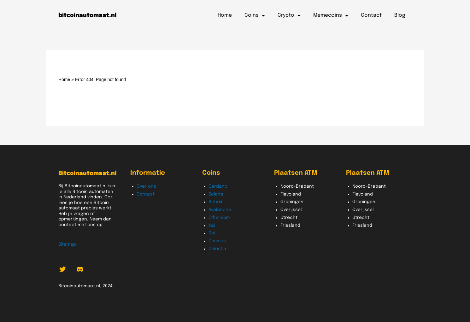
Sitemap (67, 244)
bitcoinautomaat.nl (87, 15)
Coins (254, 15)
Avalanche (220, 210)
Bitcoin (216, 202)
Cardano (218, 186)
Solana (216, 194)
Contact (371, 15)
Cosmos (217, 241)
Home (225, 15)
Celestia (217, 249)
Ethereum (219, 217)
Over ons (146, 186)
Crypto (289, 15)
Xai (212, 225)
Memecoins (330, 15)
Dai (212, 233)
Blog (399, 15)
